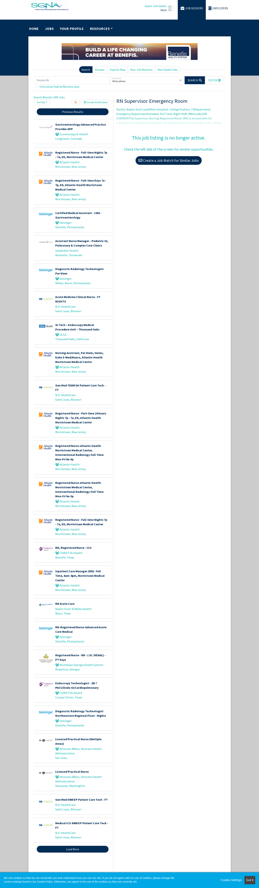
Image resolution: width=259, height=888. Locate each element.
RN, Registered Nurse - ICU (73, 548)
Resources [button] (100, 28)
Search (85, 69)
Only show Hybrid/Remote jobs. (60, 86)
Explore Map (117, 69)
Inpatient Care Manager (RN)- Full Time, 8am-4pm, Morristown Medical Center (80, 575)
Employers (218, 8)
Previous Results (72, 112)
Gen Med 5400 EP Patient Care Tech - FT (81, 799)
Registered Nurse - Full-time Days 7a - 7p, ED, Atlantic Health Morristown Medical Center (80, 185)
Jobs (49, 28)
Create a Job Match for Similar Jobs (169, 160)
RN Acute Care (65, 603)
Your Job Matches (141, 69)
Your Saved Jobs (168, 69)
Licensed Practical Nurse (72, 771)
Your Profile (72, 28)
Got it (249, 880)
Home (34, 28)
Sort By (41, 102)
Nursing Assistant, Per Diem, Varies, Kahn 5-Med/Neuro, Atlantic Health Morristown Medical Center (79, 357)
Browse (100, 69)
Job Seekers (192, 8)
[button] (214, 80)
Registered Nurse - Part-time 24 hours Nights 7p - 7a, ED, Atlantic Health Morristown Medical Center (80, 417)
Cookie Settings (231, 880)
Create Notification (96, 102)
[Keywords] (72, 80)
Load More (72, 849)
